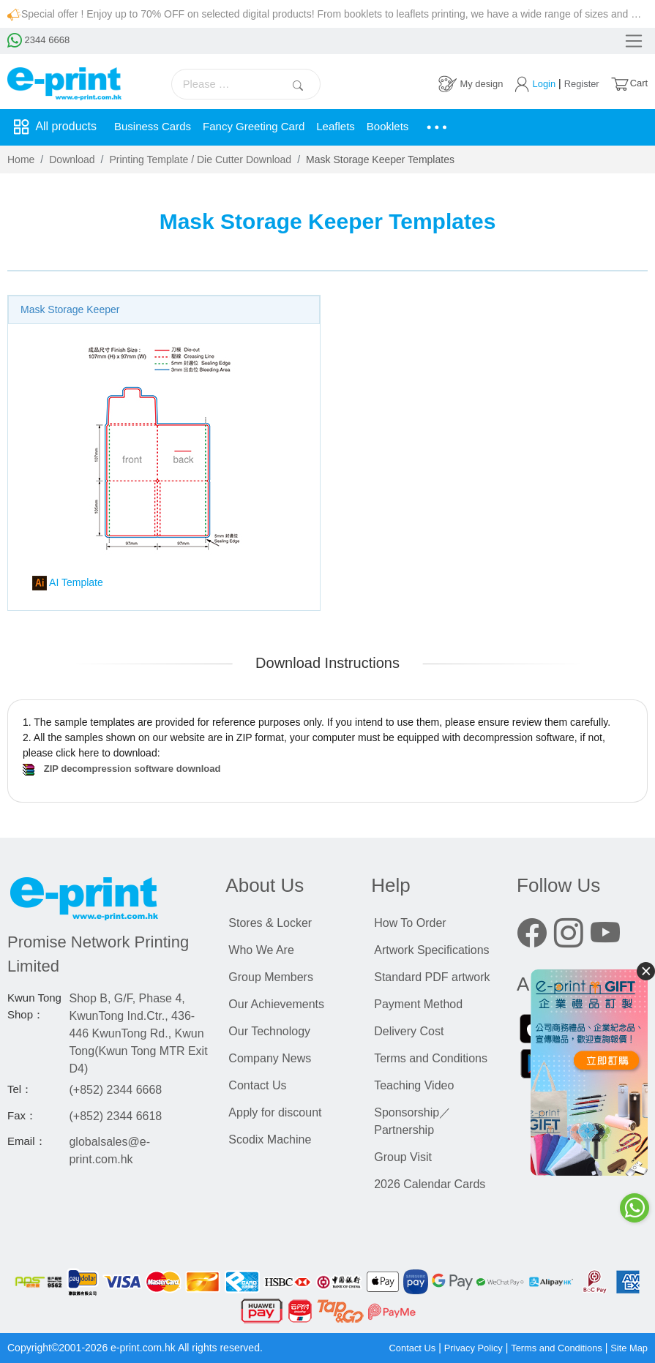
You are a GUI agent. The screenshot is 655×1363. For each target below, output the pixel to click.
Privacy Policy (460, 1347)
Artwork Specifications (431, 950)
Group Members (270, 977)
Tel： (19, 1089)
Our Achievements (276, 1004)
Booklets (403, 127)
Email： (26, 1141)
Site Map (627, 1347)
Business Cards (155, 127)
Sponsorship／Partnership (412, 1121)
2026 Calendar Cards (429, 1184)
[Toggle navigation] (628, 42)
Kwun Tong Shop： (34, 1006)
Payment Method (418, 1004)
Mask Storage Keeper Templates (380, 159)
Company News (269, 1058)
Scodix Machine (269, 1139)
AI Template (67, 583)
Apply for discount (274, 1112)
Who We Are (261, 950)
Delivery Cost (408, 1031)
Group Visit (403, 1157)
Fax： (22, 1115)
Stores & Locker (270, 923)
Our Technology (269, 1031)
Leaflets (349, 127)
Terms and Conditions (430, 1058)
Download (71, 159)
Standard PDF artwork (432, 977)
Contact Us (257, 1085)
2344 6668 (40, 41)
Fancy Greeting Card (262, 127)
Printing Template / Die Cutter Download (200, 159)
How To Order (410, 923)
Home (20, 159)
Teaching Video (414, 1085)
